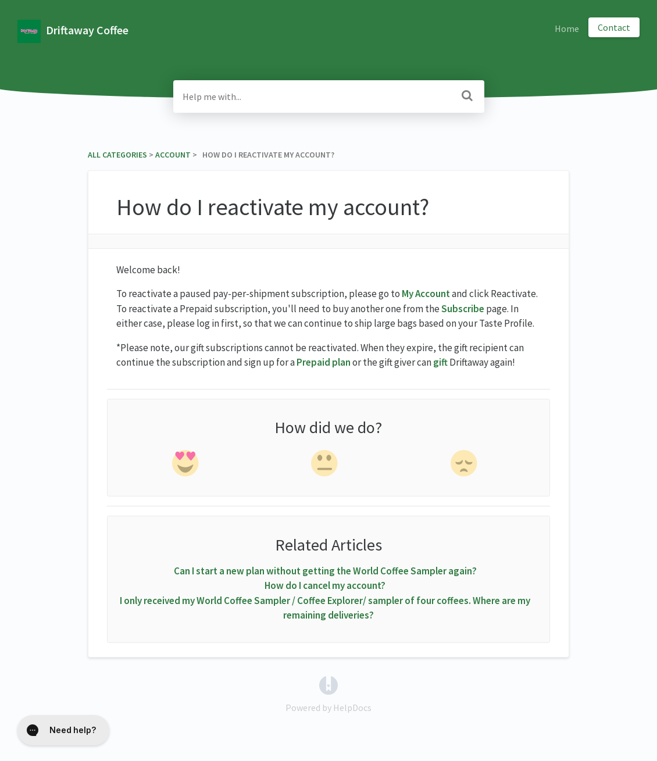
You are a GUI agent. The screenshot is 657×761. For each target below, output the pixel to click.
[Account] (173, 154)
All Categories (117, 154)
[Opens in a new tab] (328, 683)
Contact (614, 27)
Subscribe (462, 308)
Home (567, 28)
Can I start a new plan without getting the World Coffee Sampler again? (325, 571)
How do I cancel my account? (325, 585)
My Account (426, 293)
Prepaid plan (324, 362)
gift (440, 362)
